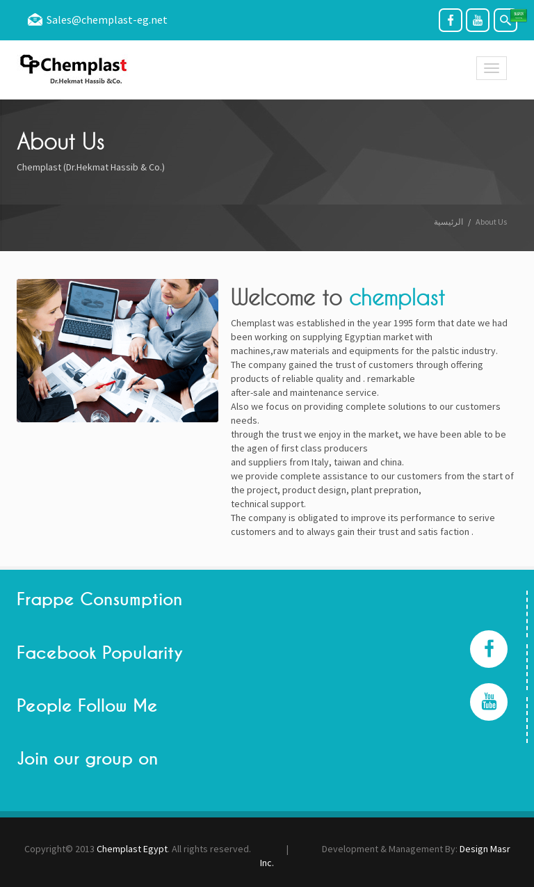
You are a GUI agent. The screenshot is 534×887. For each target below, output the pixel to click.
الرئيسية (448, 221)
